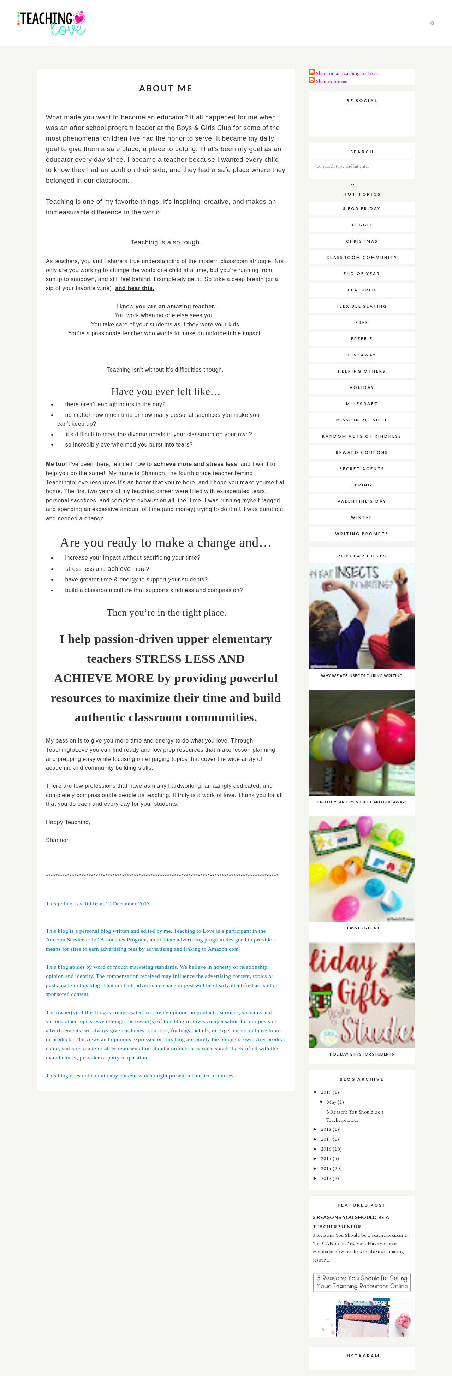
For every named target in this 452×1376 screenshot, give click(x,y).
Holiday (362, 387)
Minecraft (362, 403)
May (332, 1101)
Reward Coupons (362, 452)
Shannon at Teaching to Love (347, 73)
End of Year (362, 273)
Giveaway (361, 355)
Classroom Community (362, 257)
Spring (362, 485)
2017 (327, 1138)
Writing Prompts (362, 533)
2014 (327, 1168)
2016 (327, 1148)
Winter (362, 517)
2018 (327, 1129)
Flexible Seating (362, 306)
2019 (327, 1091)
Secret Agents (362, 468)
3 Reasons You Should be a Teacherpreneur (351, 1221)
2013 (327, 1178)
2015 (327, 1158)
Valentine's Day (362, 501)
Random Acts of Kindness (362, 436)
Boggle (362, 225)
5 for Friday (362, 208)
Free (362, 322)
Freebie (362, 338)
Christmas (362, 241)
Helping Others (362, 371)
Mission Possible (362, 420)
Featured (362, 290)
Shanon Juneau (332, 81)
